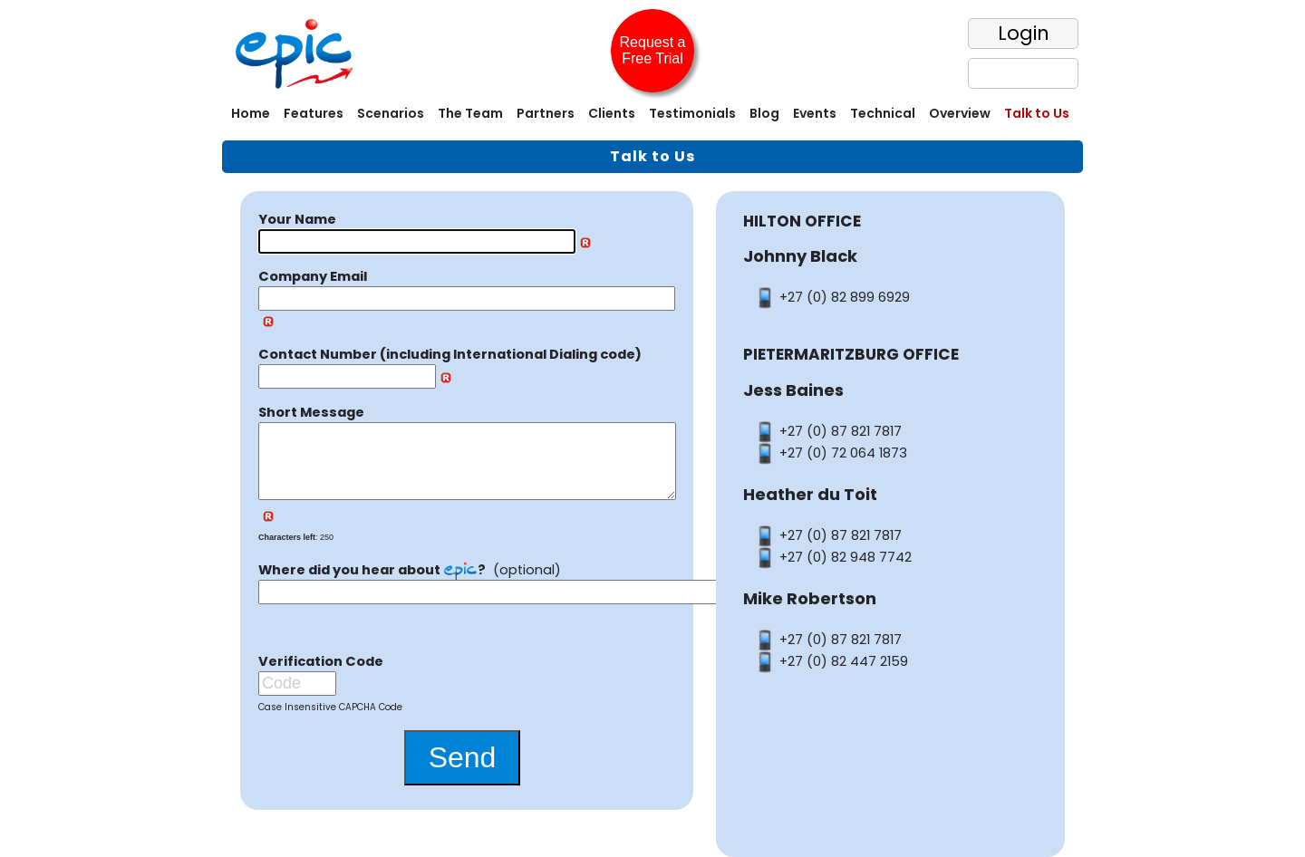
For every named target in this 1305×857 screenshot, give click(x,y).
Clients (611, 113)
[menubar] (653, 115)
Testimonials (692, 113)
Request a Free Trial (653, 50)
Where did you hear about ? (372, 584)
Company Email (312, 276)
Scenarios (390, 113)
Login (1023, 33)
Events (814, 113)
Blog (764, 113)
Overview (960, 113)
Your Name (297, 219)
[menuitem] (248, 115)
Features (313, 113)
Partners (546, 113)
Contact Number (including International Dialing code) (450, 354)
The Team (470, 113)
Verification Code (320, 676)
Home (250, 113)
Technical (882, 113)
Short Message (311, 412)
